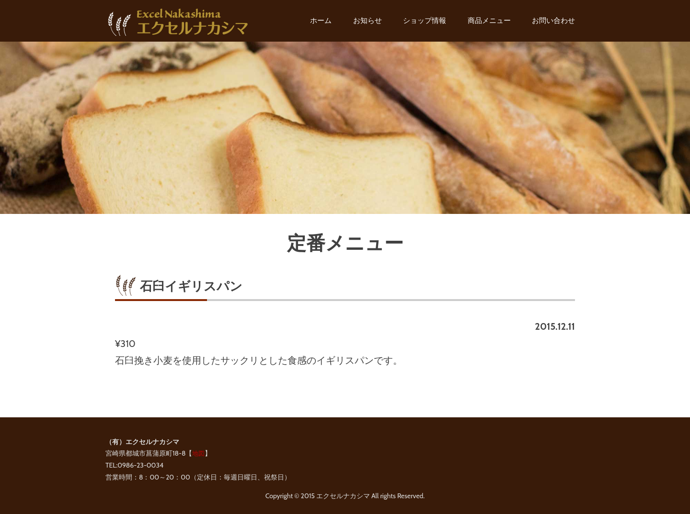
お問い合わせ (553, 20)
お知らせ (367, 20)
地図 (198, 453)
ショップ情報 (424, 20)
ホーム (321, 20)
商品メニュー (489, 20)
